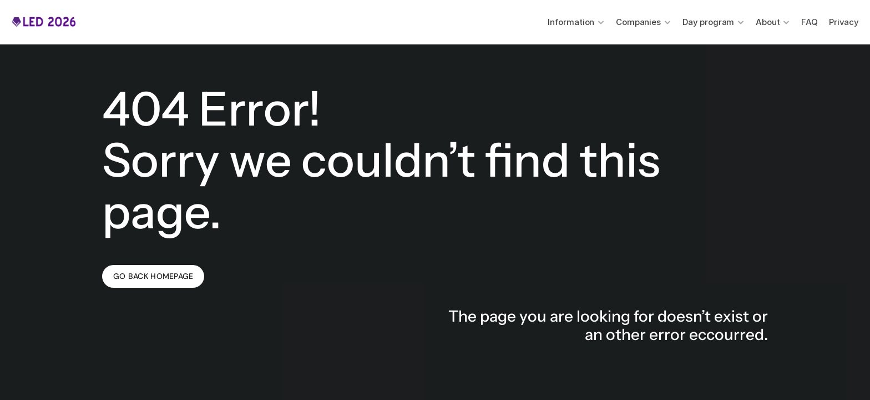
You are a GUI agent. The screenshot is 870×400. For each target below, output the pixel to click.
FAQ (809, 22)
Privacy (844, 22)
